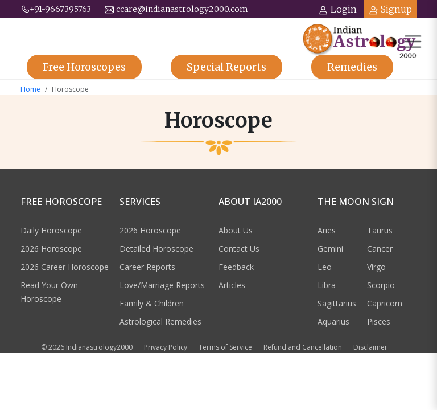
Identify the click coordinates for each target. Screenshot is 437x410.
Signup (390, 9)
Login (337, 9)
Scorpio (381, 285)
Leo (325, 266)
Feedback (236, 266)
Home (30, 89)
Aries (327, 230)
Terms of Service (225, 347)
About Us (235, 230)
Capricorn (384, 303)
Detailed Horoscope (156, 248)
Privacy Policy (165, 347)
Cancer (380, 248)
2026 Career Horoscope (64, 266)
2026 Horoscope (51, 248)
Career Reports (147, 266)
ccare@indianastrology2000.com (176, 9)
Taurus (380, 230)
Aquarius (333, 321)
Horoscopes (84, 67)
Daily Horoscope (51, 230)
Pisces (378, 321)
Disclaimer (370, 347)
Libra (327, 285)
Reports (226, 67)
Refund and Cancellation (302, 347)
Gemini (330, 248)
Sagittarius (337, 303)
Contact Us (238, 248)
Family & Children (151, 303)
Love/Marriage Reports (162, 285)
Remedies (352, 66)
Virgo (376, 266)
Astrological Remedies (160, 321)
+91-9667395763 (55, 9)
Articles (231, 285)
